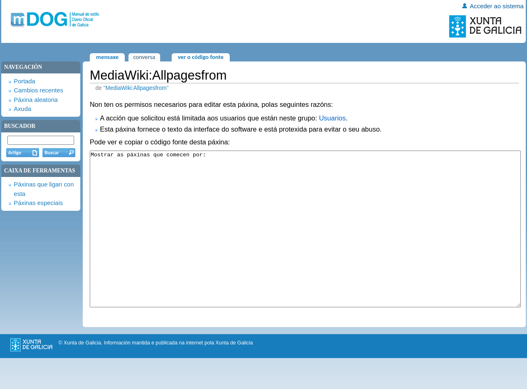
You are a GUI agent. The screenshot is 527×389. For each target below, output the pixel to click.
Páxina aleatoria (36, 100)
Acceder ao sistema (497, 6)
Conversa (144, 57)
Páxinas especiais (38, 203)
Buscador (19, 126)
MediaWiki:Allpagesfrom (136, 88)
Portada (24, 81)
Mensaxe (107, 57)
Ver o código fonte (201, 57)
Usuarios (332, 118)
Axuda (22, 109)
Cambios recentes (38, 90)
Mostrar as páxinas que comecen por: (305, 244)
